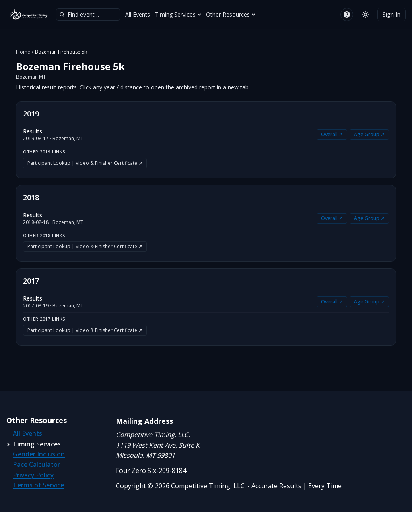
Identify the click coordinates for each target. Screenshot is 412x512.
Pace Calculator (36, 464)
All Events (137, 14)
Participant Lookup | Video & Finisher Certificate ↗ (84, 163)
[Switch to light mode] (365, 14)
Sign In (391, 14)
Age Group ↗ (369, 134)
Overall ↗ (332, 134)
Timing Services (178, 14)
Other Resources (230, 14)
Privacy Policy (33, 475)
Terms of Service (38, 485)
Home (23, 52)
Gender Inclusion (39, 454)
